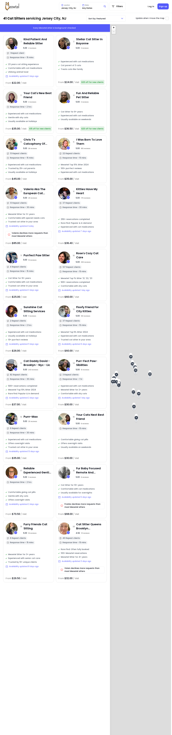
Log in (151, 6)
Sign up (163, 6)
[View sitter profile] (28, 61)
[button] (118, 385)
